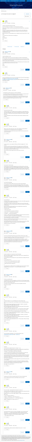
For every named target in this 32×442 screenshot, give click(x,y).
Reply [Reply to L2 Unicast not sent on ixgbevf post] (27, 43)
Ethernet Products (16, 9)
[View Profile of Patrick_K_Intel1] (8, 51)
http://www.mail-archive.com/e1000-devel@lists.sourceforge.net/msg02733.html (10, 79)
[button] (29, 21)
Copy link (22, 69)
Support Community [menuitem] (3, 0)
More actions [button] (27, 16)
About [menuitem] (8, 0)
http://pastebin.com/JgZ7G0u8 (8, 334)
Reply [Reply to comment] (27, 69)
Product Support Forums (9, 9)
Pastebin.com (18, 334)
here (25, 435)
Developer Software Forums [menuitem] (14, 0)
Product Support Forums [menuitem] (23, 0)
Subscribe (27, 13)
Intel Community (3, 9)
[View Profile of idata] (7, 105)
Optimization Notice (22, 440)
